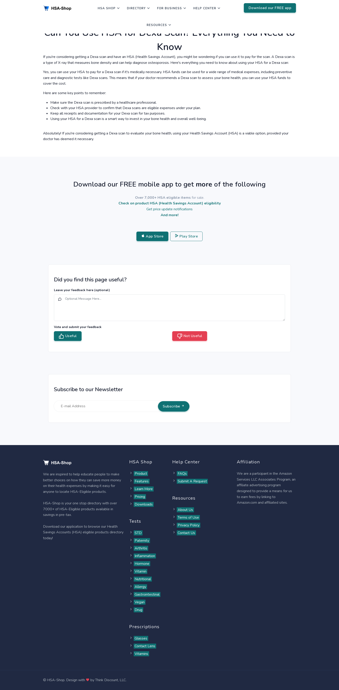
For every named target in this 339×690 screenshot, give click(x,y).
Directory (136, 8)
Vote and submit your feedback (78, 327)
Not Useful (189, 336)
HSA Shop (107, 8)
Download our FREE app (270, 7)
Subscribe (174, 406)
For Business (169, 8)
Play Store (186, 236)
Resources (157, 25)
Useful (68, 336)
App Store (152, 236)
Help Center (204, 8)
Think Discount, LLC (110, 680)
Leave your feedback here (82, 290)
